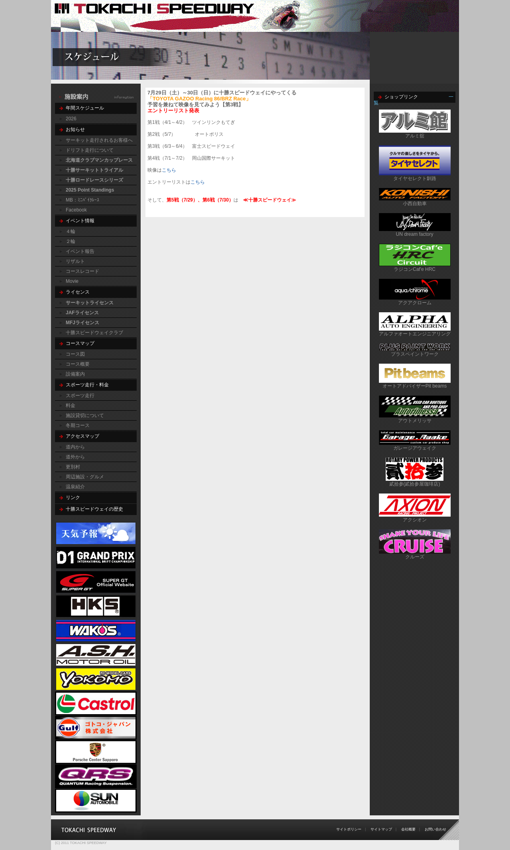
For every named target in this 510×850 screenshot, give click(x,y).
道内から (75, 447)
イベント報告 (80, 251)
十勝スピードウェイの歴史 (94, 509)
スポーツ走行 (80, 395)
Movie (72, 281)
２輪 (70, 241)
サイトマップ (381, 829)
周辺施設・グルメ (85, 477)
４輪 (70, 231)
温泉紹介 (75, 487)
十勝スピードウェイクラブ (94, 332)
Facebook (76, 210)
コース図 (75, 354)
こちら (169, 170)
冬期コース (78, 425)
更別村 (73, 467)
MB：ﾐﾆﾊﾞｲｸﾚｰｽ (82, 200)
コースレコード (82, 271)
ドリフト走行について (90, 150)
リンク (73, 497)
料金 (70, 405)
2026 (71, 118)
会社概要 (408, 829)
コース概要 (78, 364)
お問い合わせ (435, 829)
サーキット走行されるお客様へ (99, 140)
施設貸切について (85, 415)
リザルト (75, 261)
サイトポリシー (348, 829)
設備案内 (75, 374)
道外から (75, 457)
